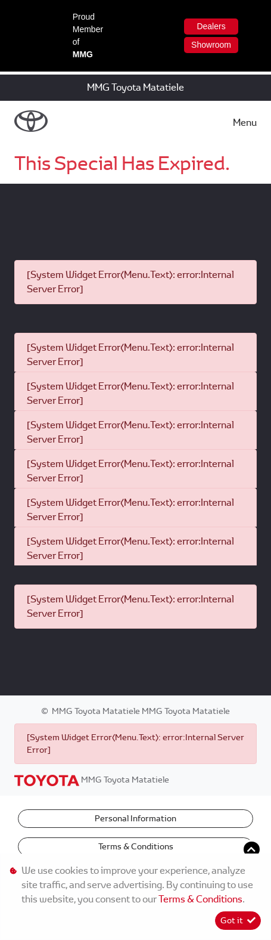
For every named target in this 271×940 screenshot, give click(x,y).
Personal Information (135, 818)
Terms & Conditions (135, 846)
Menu (245, 122)
